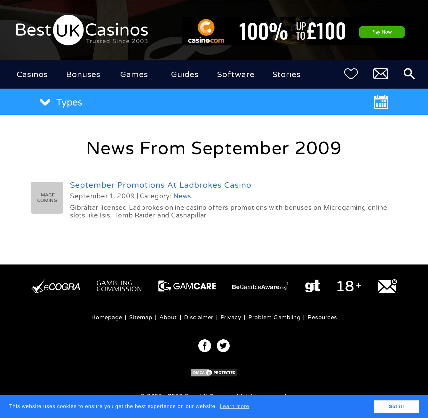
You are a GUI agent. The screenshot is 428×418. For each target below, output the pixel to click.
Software (236, 74)
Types (61, 102)
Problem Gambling (274, 317)
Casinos (32, 74)
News (182, 196)
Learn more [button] (234, 406)
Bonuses (83, 74)
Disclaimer (198, 317)
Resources (322, 317)
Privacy (231, 317)
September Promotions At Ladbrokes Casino (160, 185)
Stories (287, 74)
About (168, 317)
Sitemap (141, 317)
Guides (185, 74)
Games (134, 74)
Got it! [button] (396, 406)
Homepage (106, 317)
